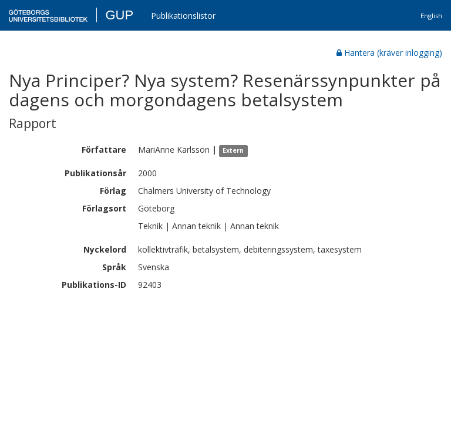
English (431, 15)
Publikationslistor (183, 15)
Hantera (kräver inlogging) (389, 52)
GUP (119, 15)
